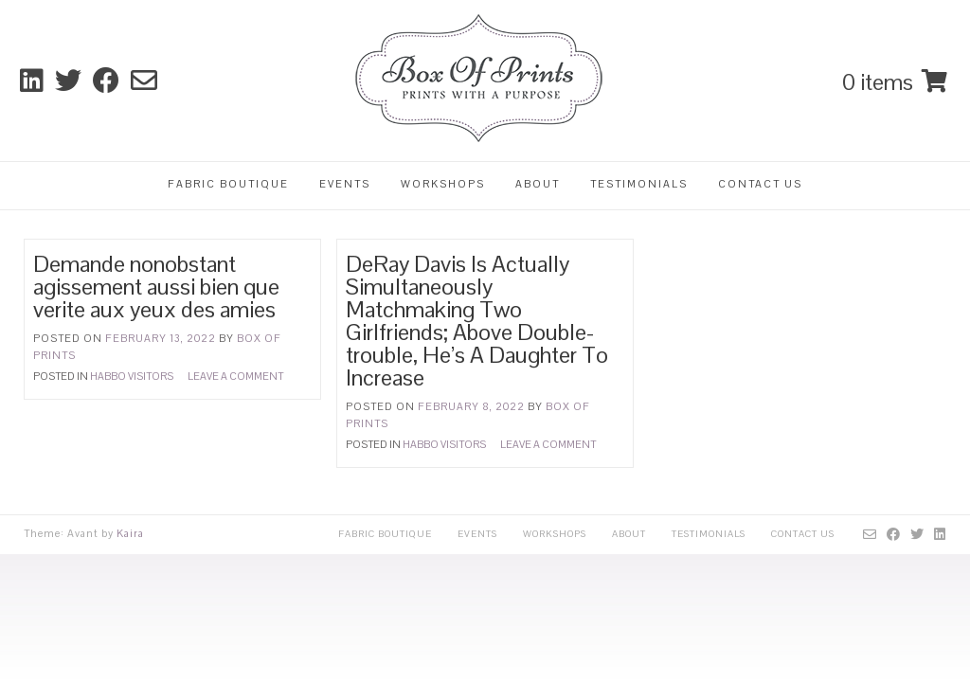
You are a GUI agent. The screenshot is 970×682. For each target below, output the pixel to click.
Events (344, 183)
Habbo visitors (131, 376)
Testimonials (639, 183)
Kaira (130, 533)
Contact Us (760, 183)
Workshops (443, 183)
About (537, 183)
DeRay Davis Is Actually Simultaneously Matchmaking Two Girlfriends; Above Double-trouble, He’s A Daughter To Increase (477, 320)
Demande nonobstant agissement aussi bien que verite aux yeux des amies (156, 286)
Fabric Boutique (228, 183)
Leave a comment (235, 376)
